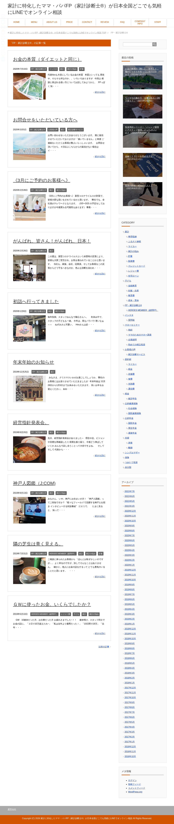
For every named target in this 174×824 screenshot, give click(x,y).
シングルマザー (132, 452)
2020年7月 (130, 535)
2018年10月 (130, 638)
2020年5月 (130, 545)
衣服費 (131, 374)
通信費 (131, 389)
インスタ (53, 69)
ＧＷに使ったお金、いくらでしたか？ (52, 604)
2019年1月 (130, 624)
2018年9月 (130, 643)
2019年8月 (130, 589)
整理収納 (132, 236)
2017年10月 (130, 697)
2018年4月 (130, 668)
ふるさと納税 (134, 241)
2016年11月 (130, 751)
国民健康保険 (134, 413)
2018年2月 (130, 678)
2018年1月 (130, 683)
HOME (16, 22)
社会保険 (132, 408)
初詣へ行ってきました (36, 301)
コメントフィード (136, 788)
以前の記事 (104, 647)
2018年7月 (130, 653)
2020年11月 (130, 516)
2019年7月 (130, 594)
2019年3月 (130, 614)
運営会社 (12, 809)
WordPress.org (135, 792)
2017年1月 (130, 742)
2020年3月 (130, 555)
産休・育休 (133, 300)
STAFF (157, 22)
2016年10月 (130, 756)
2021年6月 (130, 496)
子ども (76, 614)
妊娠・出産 (133, 290)
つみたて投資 (131, 462)
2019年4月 (130, 609)
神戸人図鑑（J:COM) (34, 483)
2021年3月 (130, 506)
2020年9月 (130, 526)
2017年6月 (130, 717)
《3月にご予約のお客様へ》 (41, 180)
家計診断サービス (75, 130)
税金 (130, 369)
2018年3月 (130, 673)
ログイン (132, 780)
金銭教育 (132, 286)
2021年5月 (130, 501)
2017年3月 (130, 732)
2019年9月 (130, 584)
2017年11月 (130, 692)
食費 (130, 379)
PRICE (69, 22)
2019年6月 (130, 599)
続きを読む (100, 92)
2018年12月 (130, 629)
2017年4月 (130, 727)
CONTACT (87, 22)
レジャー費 (65, 614)
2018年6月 (130, 658)
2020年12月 (130, 511)
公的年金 (129, 418)
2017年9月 (130, 702)
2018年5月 (130, 663)
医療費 (131, 261)
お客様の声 (53, 130)
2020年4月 (130, 550)
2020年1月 (130, 565)
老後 (130, 443)
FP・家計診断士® (38, 69)
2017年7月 (130, 712)
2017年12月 (130, 688)
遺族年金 (132, 433)
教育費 (131, 295)
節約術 (128, 359)
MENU (34, 22)
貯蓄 (82, 69)
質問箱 (131, 320)
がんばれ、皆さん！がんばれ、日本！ (52, 240)
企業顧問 (132, 340)
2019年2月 (130, 619)
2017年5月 (130, 722)
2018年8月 (130, 648)
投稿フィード (134, 784)
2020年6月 (130, 540)
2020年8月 (130, 530)
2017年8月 (130, 707)
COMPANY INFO (140, 22)
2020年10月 (130, 521)
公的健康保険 (131, 403)
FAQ (122, 22)
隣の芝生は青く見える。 (38, 543)
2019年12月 (130, 570)
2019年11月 (130, 575)
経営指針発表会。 (31, 422)
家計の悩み (72, 69)
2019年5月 (130, 604)
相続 (130, 330)
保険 (127, 457)
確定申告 (132, 398)
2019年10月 (130, 580)
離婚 (130, 448)
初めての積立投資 (136, 344)
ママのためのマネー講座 (140, 335)
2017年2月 (130, 737)
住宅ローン (133, 276)
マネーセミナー (132, 325)
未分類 (128, 467)
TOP (58, 33)
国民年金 (132, 423)
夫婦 (127, 438)
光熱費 (131, 384)
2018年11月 (130, 634)
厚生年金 (132, 428)
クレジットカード (136, 266)
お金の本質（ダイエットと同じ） (47, 59)
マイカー (132, 246)
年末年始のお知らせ (33, 362)
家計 (62, 69)
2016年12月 (130, 746)
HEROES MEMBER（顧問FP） (62, 554)
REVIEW (105, 22)
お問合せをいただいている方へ (45, 119)
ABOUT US (51, 22)
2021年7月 (130, 491)
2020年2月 (130, 560)
